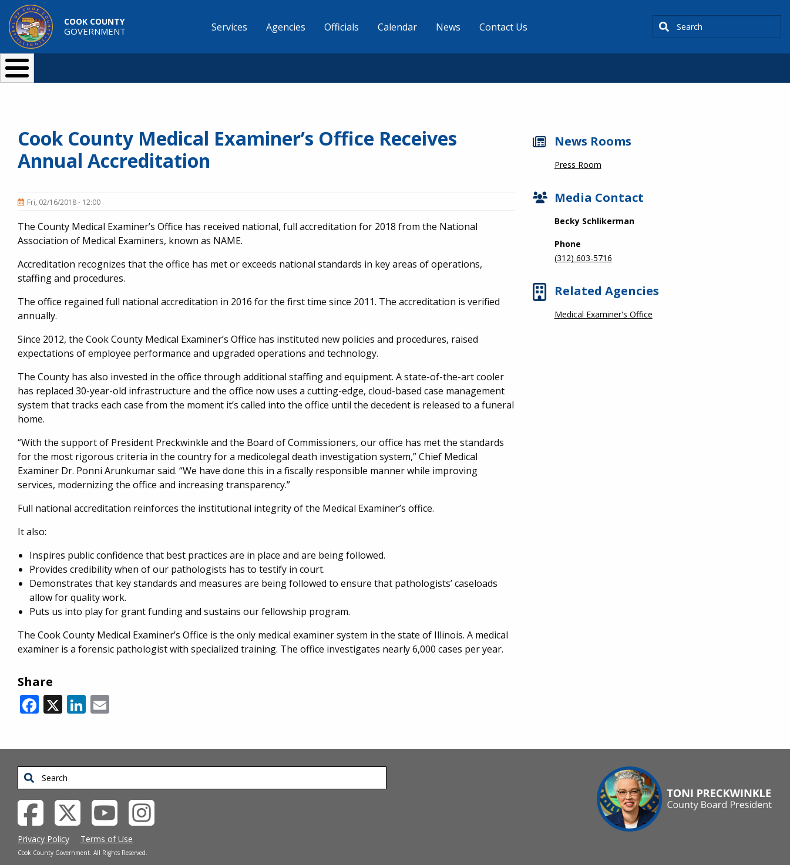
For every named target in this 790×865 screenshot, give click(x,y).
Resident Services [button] (270, 63)
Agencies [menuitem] (285, 27)
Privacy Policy (43, 819)
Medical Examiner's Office (603, 294)
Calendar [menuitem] (397, 27)
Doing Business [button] (363, 63)
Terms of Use (106, 819)
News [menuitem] (448, 27)
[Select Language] (595, 63)
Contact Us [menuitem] (503, 27)
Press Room (577, 145)
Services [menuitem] (229, 27)
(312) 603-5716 (583, 238)
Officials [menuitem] (341, 27)
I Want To (160, 63)
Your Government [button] (463, 63)
